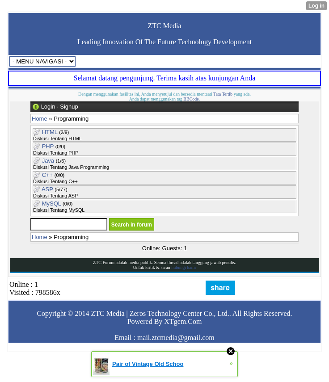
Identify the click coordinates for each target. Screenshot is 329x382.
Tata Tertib (222, 94)
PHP (48, 146)
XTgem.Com (183, 321)
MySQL (51, 203)
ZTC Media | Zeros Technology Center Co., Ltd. (160, 313)
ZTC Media (164, 25)
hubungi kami (183, 267)
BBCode (190, 99)
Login (48, 106)
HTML (50, 132)
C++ (47, 175)
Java (48, 160)
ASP (47, 189)
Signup (69, 106)
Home (39, 118)
